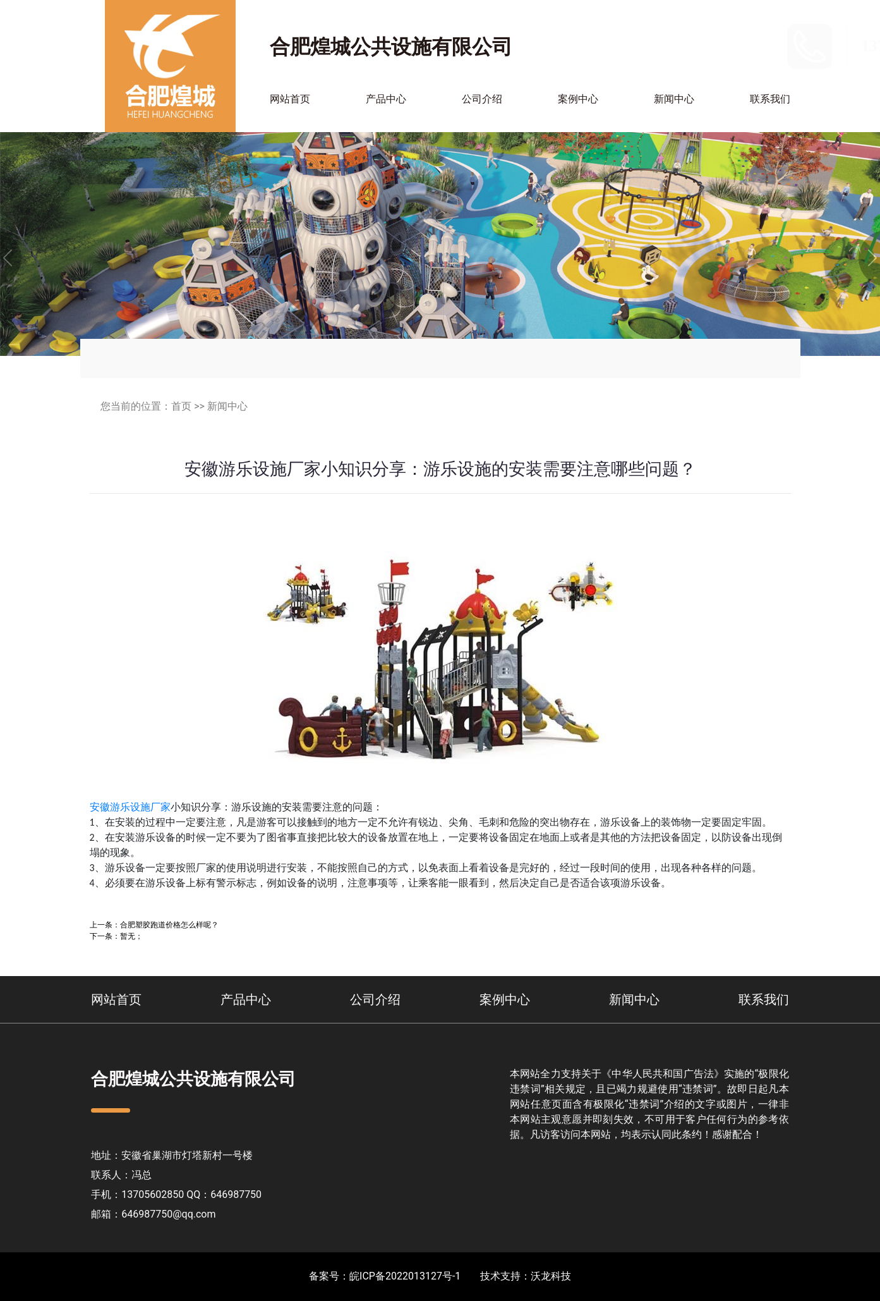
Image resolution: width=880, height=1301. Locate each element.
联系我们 (770, 99)
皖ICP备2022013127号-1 (405, 1276)
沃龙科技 (551, 1276)
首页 (181, 406)
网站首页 (290, 99)
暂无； (131, 936)
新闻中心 (674, 99)
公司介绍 (482, 99)
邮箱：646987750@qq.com (153, 1214)
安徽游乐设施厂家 (130, 807)
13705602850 (748, 46)
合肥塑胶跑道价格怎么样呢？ (169, 924)
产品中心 (386, 99)
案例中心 (578, 99)
